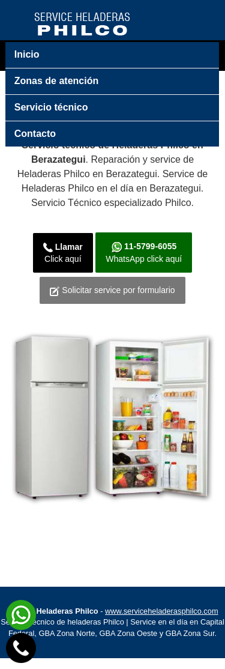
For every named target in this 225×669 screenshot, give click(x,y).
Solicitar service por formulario (113, 299)
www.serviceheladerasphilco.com (161, 622)
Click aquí (58, 255)
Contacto (35, 134)
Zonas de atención (56, 81)
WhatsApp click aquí (144, 255)
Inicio (27, 54)
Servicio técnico (51, 107)
